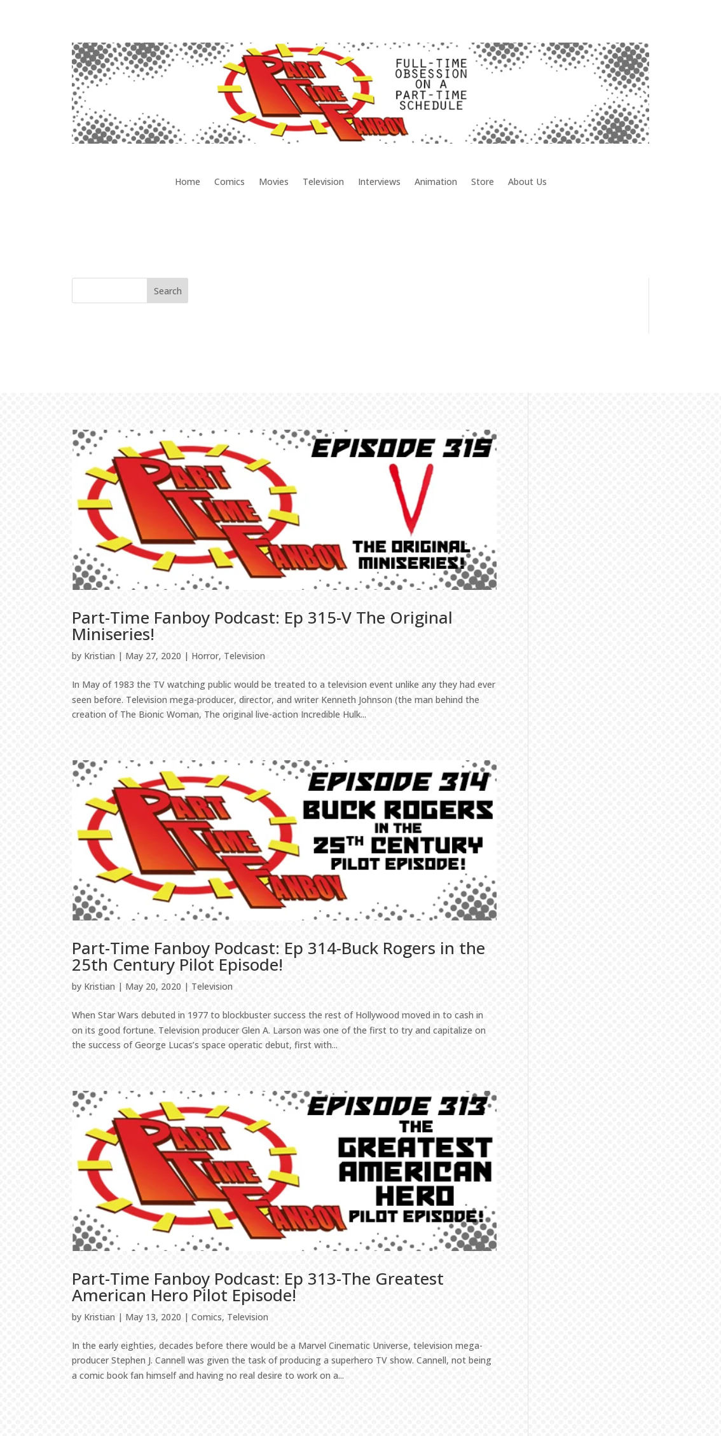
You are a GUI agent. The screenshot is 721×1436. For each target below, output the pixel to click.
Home (187, 182)
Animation (436, 182)
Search (168, 291)
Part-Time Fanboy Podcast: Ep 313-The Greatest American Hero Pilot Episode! (258, 1286)
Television (323, 182)
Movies (274, 182)
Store (482, 182)
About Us (527, 182)
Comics (229, 182)
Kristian (99, 656)
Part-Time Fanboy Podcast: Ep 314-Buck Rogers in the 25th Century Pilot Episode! (278, 956)
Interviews (379, 182)
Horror (205, 656)
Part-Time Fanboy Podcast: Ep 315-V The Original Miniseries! (262, 625)
